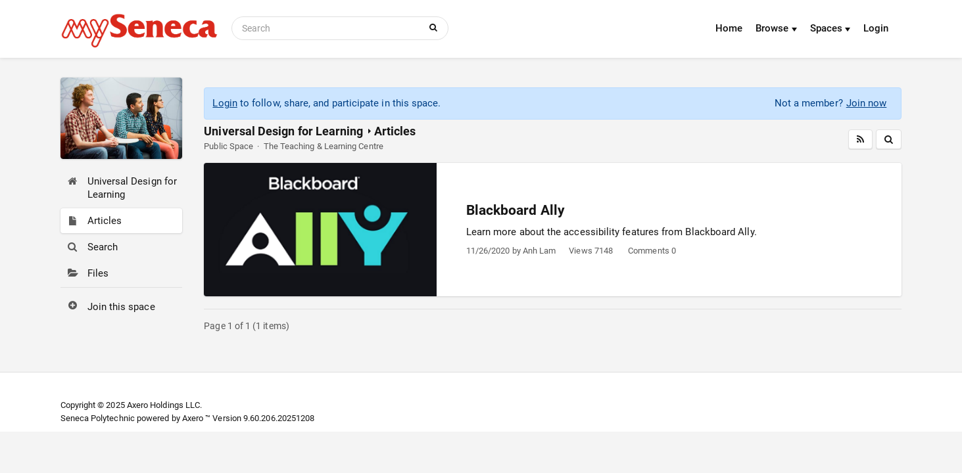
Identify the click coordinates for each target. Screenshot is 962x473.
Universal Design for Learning (283, 131)
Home (728, 28)
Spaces (830, 28)
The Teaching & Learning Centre (323, 146)
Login (875, 28)
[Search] (328, 28)
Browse (776, 28)
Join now (866, 103)
